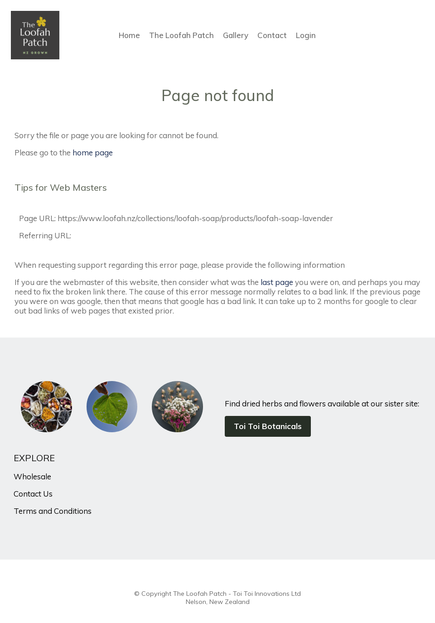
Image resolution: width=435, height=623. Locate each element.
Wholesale (32, 476)
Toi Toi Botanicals (268, 426)
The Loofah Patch (181, 35)
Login (306, 35)
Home (129, 35)
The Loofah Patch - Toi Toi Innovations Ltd (237, 593)
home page (92, 152)
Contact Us (33, 493)
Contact (272, 35)
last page (277, 282)
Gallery (235, 35)
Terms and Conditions (53, 511)
